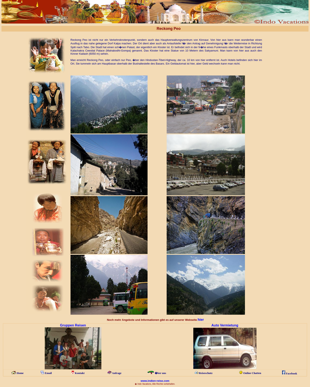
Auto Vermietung (224, 325)
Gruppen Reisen (73, 325)
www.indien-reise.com (155, 380)
